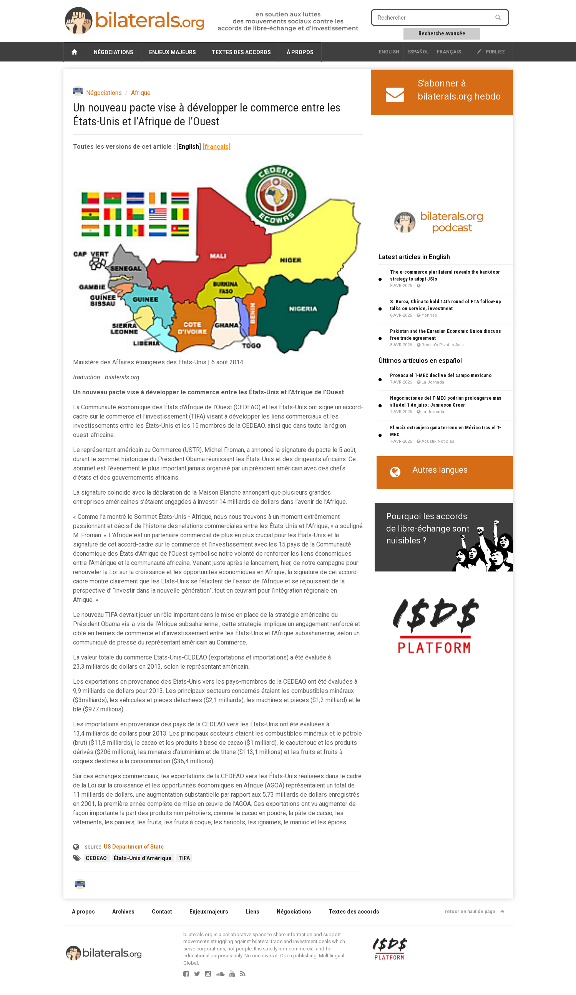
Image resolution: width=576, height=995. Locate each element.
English (389, 52)
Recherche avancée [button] (441, 33)
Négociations (113, 52)
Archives (123, 912)
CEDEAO (97, 858)
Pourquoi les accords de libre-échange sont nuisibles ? (428, 528)
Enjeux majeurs (172, 52)
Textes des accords (241, 52)
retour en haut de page (475, 911)
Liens (252, 912)
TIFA (184, 858)
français (449, 52)
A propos (83, 912)
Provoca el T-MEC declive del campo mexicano (440, 375)
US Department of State (134, 847)
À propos (300, 52)
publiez (491, 52)
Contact (162, 912)
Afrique (141, 92)
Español (418, 52)
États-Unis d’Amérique (143, 858)
